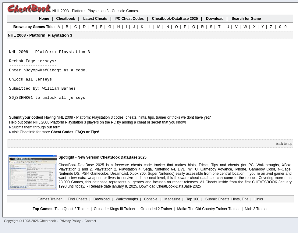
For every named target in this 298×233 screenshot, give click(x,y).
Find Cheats (77, 210)
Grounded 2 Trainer (156, 220)
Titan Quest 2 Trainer (72, 220)
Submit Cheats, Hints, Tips (226, 210)
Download (102, 210)
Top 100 (192, 210)
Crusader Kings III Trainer (115, 220)
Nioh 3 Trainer (256, 220)
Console (151, 210)
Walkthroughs (127, 210)
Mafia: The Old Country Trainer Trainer (208, 220)
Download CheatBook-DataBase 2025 (170, 197)
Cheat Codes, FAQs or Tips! (75, 143)
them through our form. (43, 138)
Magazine (172, 210)
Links (258, 210)
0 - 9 (282, 27)
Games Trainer (49, 210)
